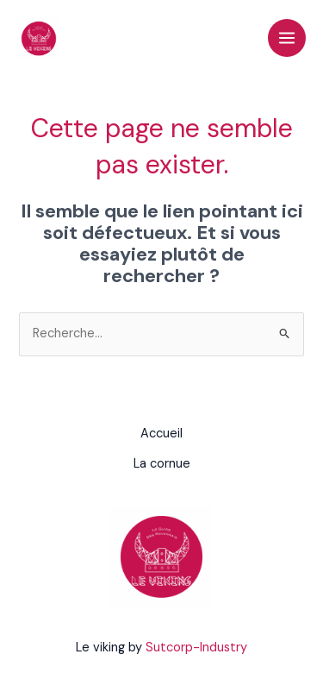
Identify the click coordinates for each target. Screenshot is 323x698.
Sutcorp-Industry (196, 647)
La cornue (162, 464)
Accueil (161, 433)
